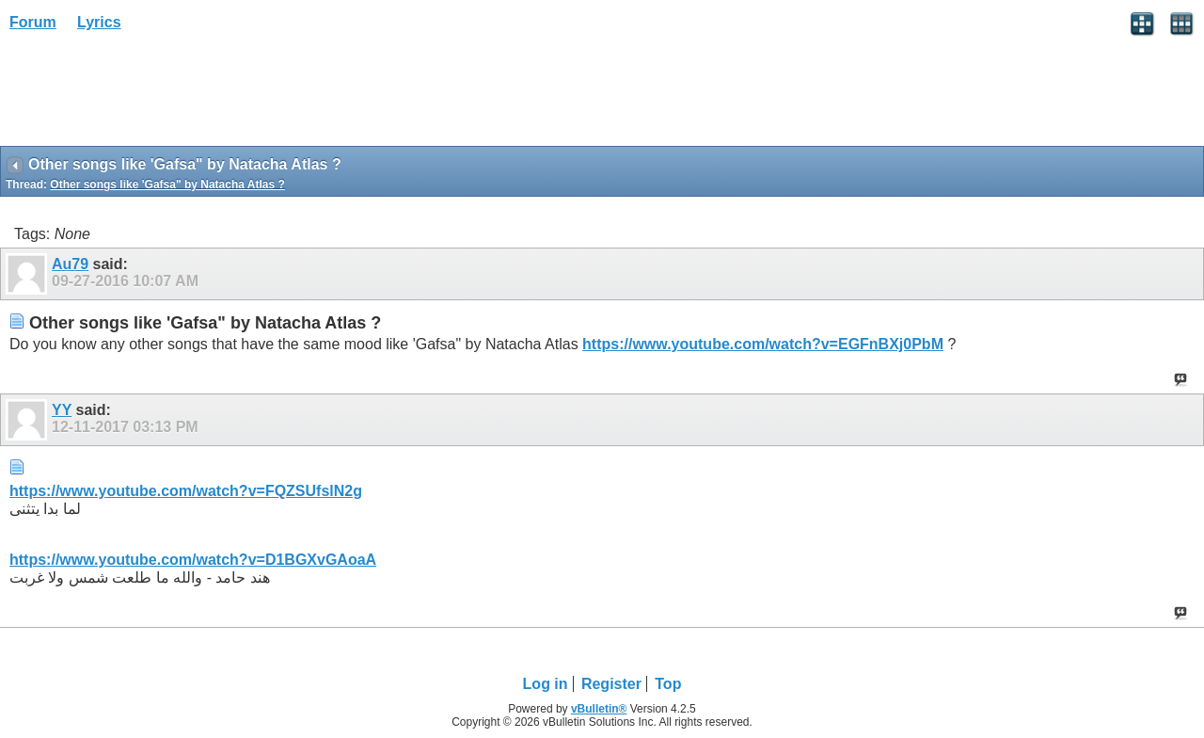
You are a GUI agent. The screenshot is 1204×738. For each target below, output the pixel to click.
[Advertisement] (150, 95)
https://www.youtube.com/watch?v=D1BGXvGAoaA (192, 560)
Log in (545, 684)
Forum (32, 22)
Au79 (70, 264)
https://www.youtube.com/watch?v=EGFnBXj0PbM (762, 344)
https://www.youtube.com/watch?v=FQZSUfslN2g (185, 491)
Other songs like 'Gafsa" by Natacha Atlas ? (167, 184)
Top (668, 684)
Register (611, 684)
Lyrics (99, 22)
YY (61, 410)
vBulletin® (599, 708)
